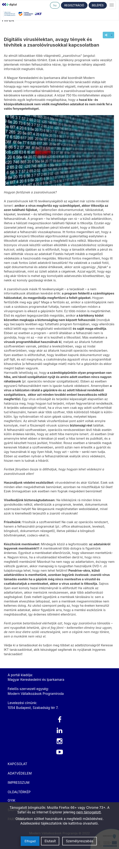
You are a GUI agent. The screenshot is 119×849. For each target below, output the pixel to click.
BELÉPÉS (98, 5)
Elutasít (50, 841)
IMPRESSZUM (18, 783)
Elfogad (30, 841)
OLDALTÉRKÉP (19, 792)
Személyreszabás (79, 841)
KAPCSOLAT (17, 764)
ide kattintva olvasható (80, 823)
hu (55, 5)
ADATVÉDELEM (20, 773)
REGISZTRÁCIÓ (74, 5)
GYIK (11, 800)
